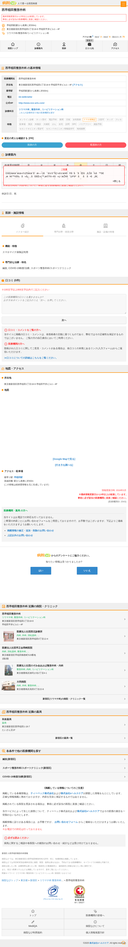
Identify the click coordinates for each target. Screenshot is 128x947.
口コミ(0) (89, 48)
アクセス (115, 48)
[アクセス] (77, 85)
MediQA (32, 926)
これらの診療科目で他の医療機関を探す (37, 113)
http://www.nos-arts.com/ (31, 103)
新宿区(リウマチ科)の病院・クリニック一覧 (64, 699)
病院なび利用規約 (33, 932)
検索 (123, 943)
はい (40, 570)
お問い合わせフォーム (66, 822)
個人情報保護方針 (95, 932)
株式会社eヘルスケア (72, 793)
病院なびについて (95, 926)
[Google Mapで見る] (64, 459)
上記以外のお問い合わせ (20, 535)
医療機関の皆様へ (95, 915)
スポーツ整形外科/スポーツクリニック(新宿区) (26, 768)
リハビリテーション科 (53, 109)
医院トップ (13, 48)
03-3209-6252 (25, 97)
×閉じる (116, 181)
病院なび (9, 3)
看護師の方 (96, 144)
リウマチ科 (24, 109)
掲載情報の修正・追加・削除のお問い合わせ (30, 530)
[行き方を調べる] (64, 465)
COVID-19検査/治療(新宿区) (17, 776)
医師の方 (32, 144)
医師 (64, 48)
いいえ (87, 570)
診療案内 (38, 48)
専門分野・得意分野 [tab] (64, 232)
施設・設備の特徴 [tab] (105, 232)
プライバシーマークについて (53, 899)
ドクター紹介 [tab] (22, 232)
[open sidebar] (123, 4)
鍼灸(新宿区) (9, 759)
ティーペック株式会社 (42, 793)
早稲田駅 (18, 477)
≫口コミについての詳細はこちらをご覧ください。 (31, 358)
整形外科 (35, 109)
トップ (32, 915)
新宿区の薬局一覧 (64, 738)
